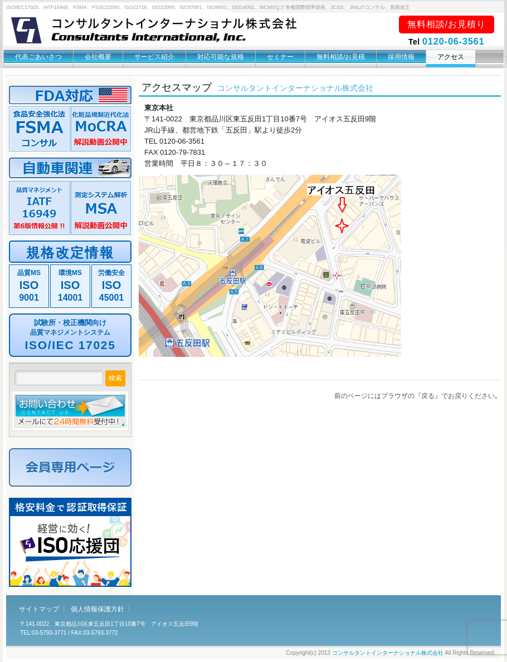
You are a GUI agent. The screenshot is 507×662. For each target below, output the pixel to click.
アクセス (450, 57)
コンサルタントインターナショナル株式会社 (387, 653)
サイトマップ (39, 609)
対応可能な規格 (220, 57)
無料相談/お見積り (446, 24)
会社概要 (98, 57)
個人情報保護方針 (97, 609)
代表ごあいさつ (38, 57)
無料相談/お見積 (340, 57)
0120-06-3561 (453, 41)
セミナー (280, 57)
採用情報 (401, 57)
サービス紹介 (154, 57)
